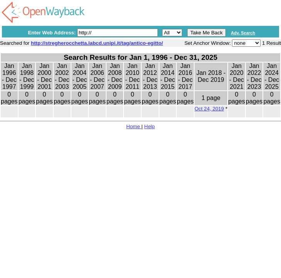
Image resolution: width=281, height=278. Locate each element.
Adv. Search (243, 33)
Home (133, 126)
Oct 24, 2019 (209, 109)
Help (149, 126)
